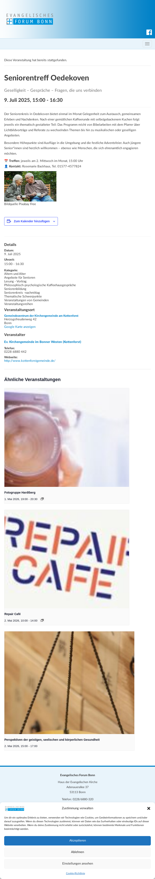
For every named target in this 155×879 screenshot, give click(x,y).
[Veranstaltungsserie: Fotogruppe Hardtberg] (42, 499)
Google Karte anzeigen (20, 326)
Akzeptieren (77, 840)
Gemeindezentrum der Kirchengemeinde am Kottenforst (41, 315)
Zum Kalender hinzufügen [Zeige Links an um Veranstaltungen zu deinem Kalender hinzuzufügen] (32, 221)
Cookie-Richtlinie (75, 873)
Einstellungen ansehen (77, 863)
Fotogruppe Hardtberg (20, 492)
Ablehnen (77, 852)
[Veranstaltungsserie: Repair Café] (42, 620)
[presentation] (66, 437)
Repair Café (12, 614)
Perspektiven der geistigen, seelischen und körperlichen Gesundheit (52, 739)
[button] (149, 808)
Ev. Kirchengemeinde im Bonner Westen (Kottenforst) (42, 342)
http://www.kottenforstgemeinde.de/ (30, 360)
